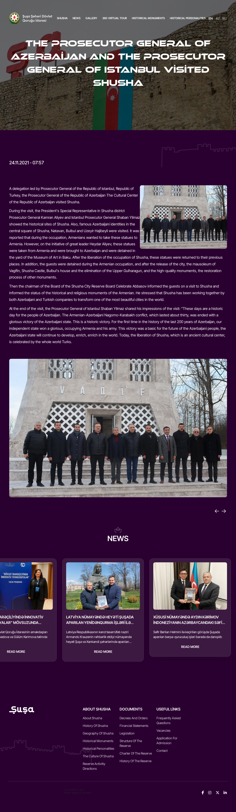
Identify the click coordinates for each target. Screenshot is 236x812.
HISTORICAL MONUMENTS (148, 18)
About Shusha (92, 718)
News (76, 18)
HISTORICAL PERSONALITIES (188, 18)
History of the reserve (135, 761)
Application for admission (166, 740)
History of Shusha (95, 726)
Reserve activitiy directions (94, 766)
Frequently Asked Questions (168, 720)
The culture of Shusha (98, 756)
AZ (218, 18)
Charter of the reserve (136, 753)
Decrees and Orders (134, 718)
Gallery (91, 18)
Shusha (62, 18)
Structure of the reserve (131, 743)
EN (211, 18)
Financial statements (134, 726)
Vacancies (163, 730)
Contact (162, 750)
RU (224, 18)
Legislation (127, 733)
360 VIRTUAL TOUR (114, 18)
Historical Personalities (98, 748)
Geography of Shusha (98, 733)
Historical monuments (98, 741)
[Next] (224, 511)
